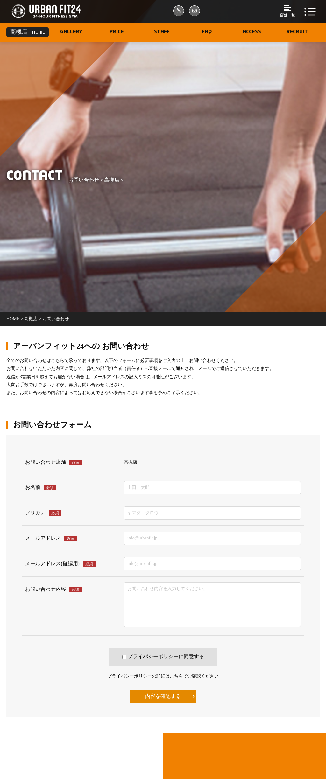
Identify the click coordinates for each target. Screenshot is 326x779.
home (13, 318)
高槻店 (31, 318)
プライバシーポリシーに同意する (163, 656)
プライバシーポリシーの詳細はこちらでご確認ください (163, 676)
